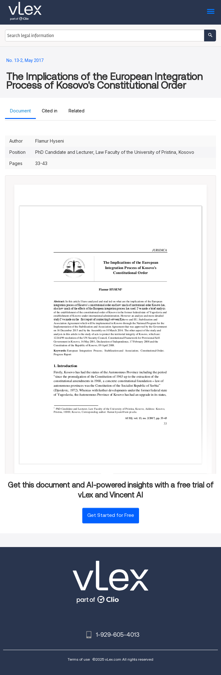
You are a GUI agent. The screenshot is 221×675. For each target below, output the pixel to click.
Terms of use (79, 659)
